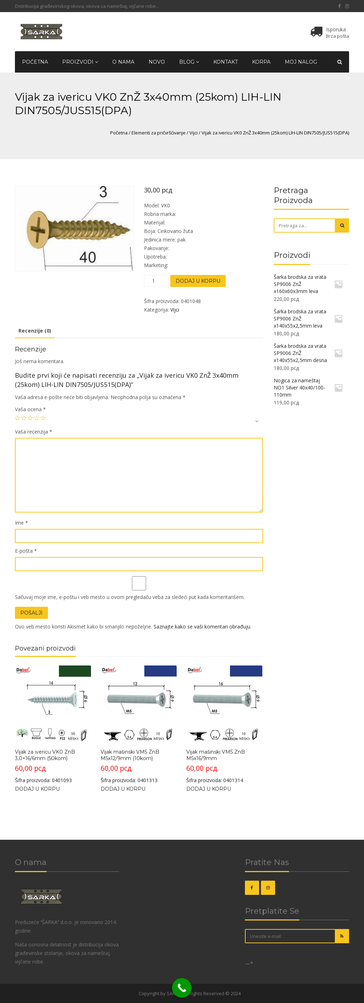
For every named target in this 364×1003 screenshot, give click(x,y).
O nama (123, 62)
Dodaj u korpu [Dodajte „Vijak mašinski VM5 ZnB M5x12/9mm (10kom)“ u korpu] (123, 788)
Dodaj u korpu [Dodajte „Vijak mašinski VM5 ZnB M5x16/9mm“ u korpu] (208, 788)
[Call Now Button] (182, 988)
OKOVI (131, 993)
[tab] (35, 331)
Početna (35, 62)
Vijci (193, 132)
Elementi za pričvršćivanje (159, 132)
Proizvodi (80, 62)
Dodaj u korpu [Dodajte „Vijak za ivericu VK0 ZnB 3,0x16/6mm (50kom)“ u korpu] (37, 788)
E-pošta (26, 550)
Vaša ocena (30, 409)
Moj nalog (301, 62)
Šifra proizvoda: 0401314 (224, 724)
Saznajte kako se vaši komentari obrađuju (202, 626)
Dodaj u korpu (198, 281)
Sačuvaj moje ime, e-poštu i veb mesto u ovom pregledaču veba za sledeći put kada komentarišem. (130, 597)
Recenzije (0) (34, 330)
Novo (157, 62)
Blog (189, 62)
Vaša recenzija (33, 431)
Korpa (261, 62)
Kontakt (225, 62)
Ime (21, 522)
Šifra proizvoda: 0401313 (139, 724)
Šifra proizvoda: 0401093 (53, 724)
